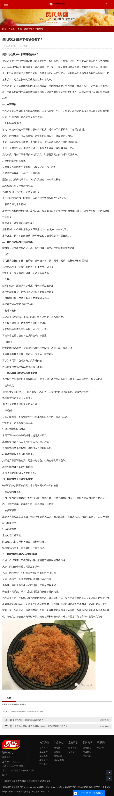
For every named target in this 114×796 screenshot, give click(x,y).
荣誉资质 (72, 748)
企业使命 (43, 752)
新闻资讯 (28, 29)
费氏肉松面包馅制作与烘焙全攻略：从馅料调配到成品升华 (41, 726)
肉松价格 (14, 704)
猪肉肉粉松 (59, 760)
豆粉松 (57, 752)
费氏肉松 (76, 787)
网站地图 (35, 791)
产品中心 (58, 742)
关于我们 (44, 742)
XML (47, 791)
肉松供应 (22, 704)
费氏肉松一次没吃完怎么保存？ (29, 720)
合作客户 (72, 752)
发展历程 (43, 760)
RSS (42, 791)
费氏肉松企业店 (24, 781)
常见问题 (87, 756)
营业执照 (43, 764)
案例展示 (73, 742)
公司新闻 (87, 748)
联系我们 (102, 742)
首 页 (20, 29)
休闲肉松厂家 (94, 787)
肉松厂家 (6, 704)
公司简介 (43, 748)
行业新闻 (39, 29)
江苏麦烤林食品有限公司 (40, 781)
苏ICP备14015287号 (54, 787)
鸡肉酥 (57, 748)
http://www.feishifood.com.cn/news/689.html (27, 712)
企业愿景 (43, 756)
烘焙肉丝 (58, 756)
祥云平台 (18, 791)
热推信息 (26, 791)
